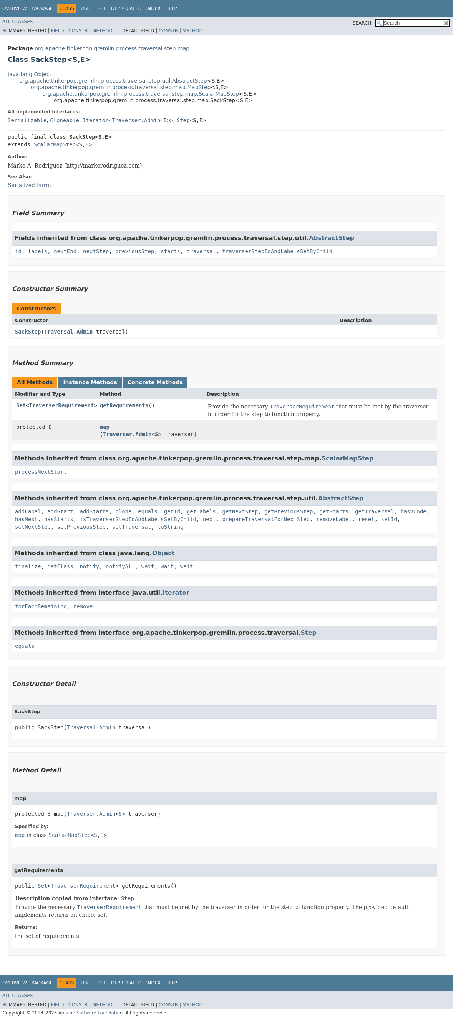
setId (389, 519)
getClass (60, 566)
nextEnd (65, 251)
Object (163, 553)
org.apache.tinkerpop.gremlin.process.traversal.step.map (112, 48)
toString (170, 527)
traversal (201, 251)
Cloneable (64, 120)
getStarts (333, 511)
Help (171, 8)
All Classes (17, 21)
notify (90, 566)
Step (183, 120)
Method (102, 30)
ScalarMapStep (54, 144)
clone (123, 511)
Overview (14, 8)
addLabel (28, 511)
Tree (100, 8)
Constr (78, 30)
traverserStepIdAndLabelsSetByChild (277, 251)
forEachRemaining (41, 606)
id (18, 251)
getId (172, 511)
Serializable (27, 120)
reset (366, 519)
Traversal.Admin (68, 332)
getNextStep (240, 511)
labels (38, 251)
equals (148, 511)
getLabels (201, 511)
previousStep (134, 251)
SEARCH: (363, 23)
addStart (60, 511)
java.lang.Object (29, 74)
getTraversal (374, 511)
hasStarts (58, 519)
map (105, 427)
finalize (28, 566)
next (209, 519)
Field (57, 30)
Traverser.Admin (136, 120)
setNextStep (33, 527)
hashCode (413, 511)
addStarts (94, 511)
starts (170, 251)
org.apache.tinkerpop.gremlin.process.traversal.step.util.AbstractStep (113, 81)
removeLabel (334, 519)
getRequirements (124, 405)
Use (85, 8)
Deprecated (126, 8)
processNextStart (41, 472)
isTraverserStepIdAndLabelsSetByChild (138, 519)
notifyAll (120, 566)
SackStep (28, 332)
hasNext (26, 519)
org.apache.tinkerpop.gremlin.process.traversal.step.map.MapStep (121, 87)
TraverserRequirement (61, 405)
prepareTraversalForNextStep (266, 519)
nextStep (96, 251)
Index (153, 8)
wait (147, 566)
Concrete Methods (155, 382)
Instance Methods (90, 382)
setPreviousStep (81, 527)
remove (83, 606)
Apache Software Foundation (90, 1013)
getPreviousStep (288, 511)
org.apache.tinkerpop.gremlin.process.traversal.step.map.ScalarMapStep (140, 94)
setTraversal (131, 527)
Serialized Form (29, 185)
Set (21, 405)
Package (42, 8)
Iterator (95, 120)
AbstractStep (331, 238)
